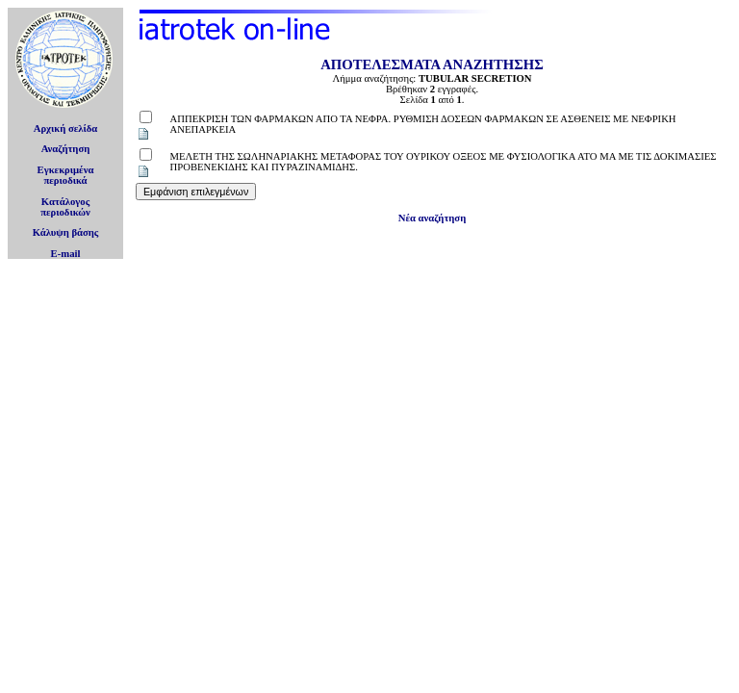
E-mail (66, 253)
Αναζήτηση (65, 148)
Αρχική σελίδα (66, 128)
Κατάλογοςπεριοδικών (65, 207)
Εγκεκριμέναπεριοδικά (66, 175)
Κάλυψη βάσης (66, 232)
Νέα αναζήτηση (432, 218)
